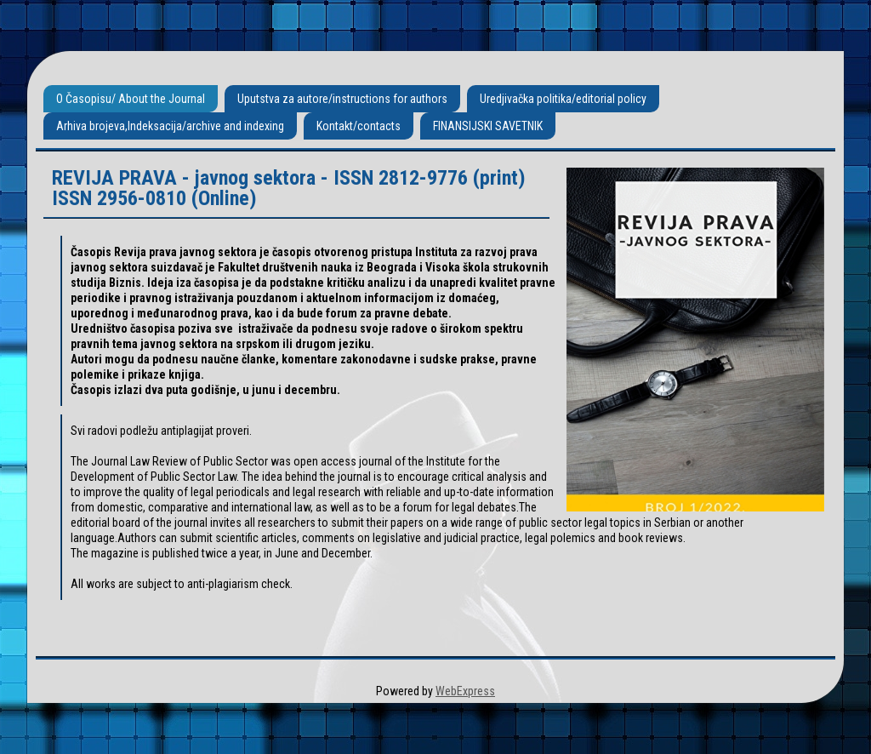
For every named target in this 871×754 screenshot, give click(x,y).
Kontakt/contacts (358, 126)
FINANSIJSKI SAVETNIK (488, 126)
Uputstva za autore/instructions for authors (342, 99)
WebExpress (465, 691)
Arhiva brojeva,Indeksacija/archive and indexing (170, 126)
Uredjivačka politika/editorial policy (563, 99)
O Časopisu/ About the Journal (130, 99)
